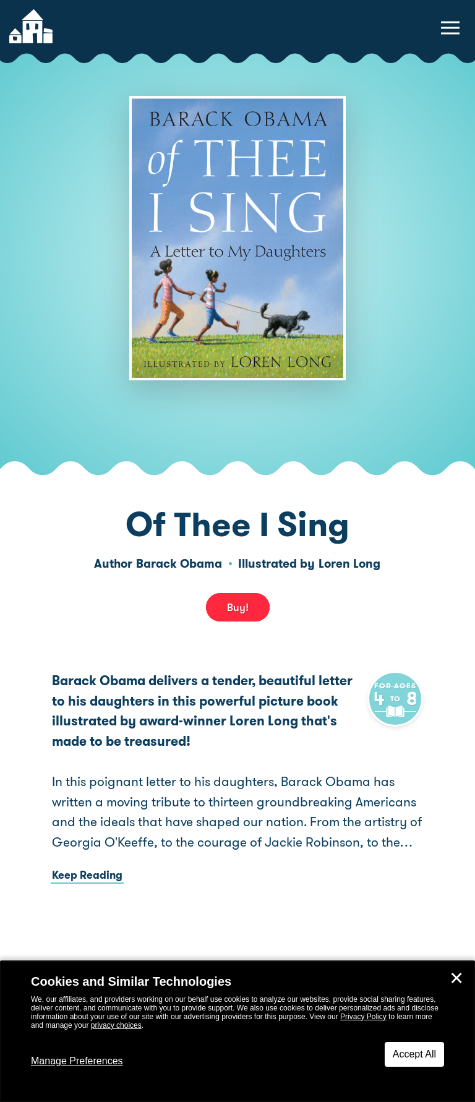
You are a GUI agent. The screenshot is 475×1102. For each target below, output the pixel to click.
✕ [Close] (456, 978)
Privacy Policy (363, 1016)
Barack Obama (179, 563)
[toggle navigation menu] (450, 28)
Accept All (414, 1054)
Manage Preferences (77, 1061)
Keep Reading (87, 894)
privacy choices (116, 1025)
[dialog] (237, 1031)
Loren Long (349, 563)
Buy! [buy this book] (238, 607)
